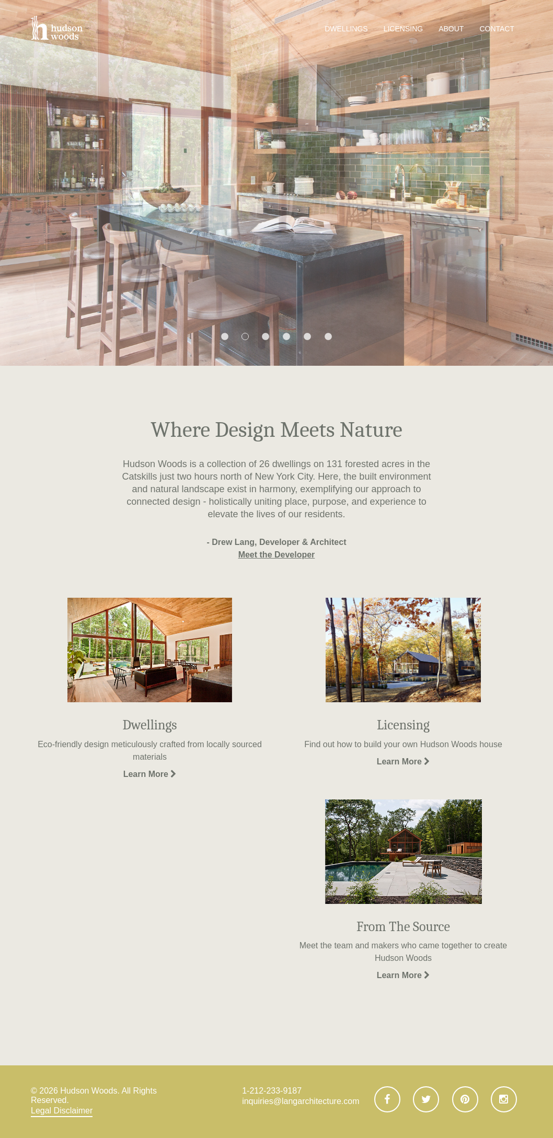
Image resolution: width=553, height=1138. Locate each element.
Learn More (150, 774)
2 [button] (245, 336)
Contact (496, 29)
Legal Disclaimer (62, 1110)
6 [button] (328, 337)
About (451, 29)
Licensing (403, 29)
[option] (276, 183)
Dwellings (346, 29)
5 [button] (307, 337)
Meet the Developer (276, 554)
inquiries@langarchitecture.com (300, 1101)
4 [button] (286, 337)
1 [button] (225, 337)
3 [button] (265, 337)
